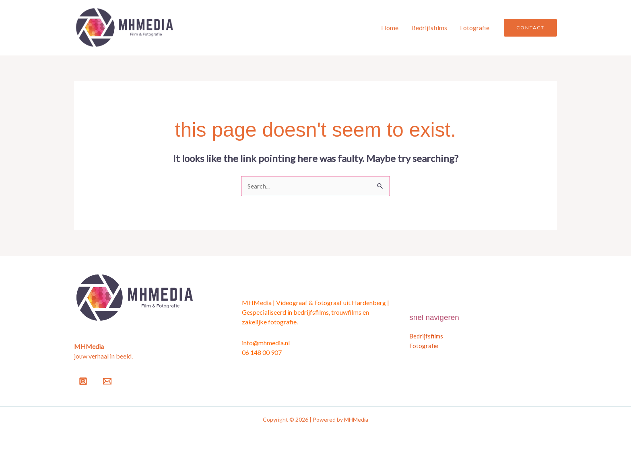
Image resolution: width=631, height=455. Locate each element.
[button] (530, 28)
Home (389, 27)
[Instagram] (83, 381)
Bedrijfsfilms (429, 27)
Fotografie (474, 27)
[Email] (107, 381)
